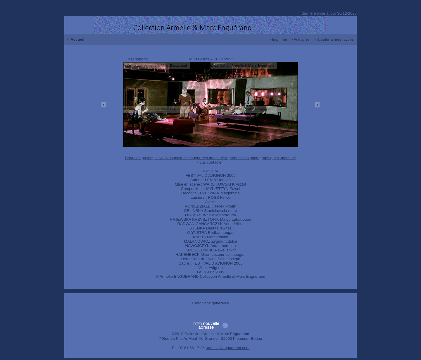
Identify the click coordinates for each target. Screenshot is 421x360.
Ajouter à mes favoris (335, 39)
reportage (139, 59)
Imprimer (279, 39)
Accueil (77, 39)
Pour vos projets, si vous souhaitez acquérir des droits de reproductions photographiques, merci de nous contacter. (210, 160)
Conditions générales (210, 303)
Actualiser (302, 39)
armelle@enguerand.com (228, 348)
